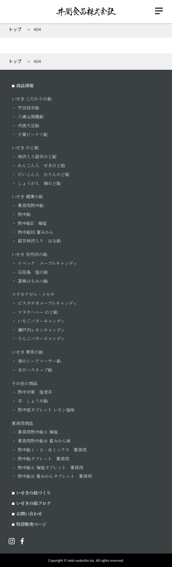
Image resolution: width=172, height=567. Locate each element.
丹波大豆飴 (28, 125)
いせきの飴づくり (33, 493)
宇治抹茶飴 (28, 107)
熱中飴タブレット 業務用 (43, 458)
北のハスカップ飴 (35, 370)
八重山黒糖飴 (31, 116)
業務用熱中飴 (31, 205)
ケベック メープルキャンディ (47, 263)
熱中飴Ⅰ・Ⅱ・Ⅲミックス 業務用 (52, 450)
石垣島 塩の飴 (33, 272)
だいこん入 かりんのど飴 (43, 174)
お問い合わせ (29, 513)
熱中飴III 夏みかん (36, 232)
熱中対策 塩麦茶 (35, 392)
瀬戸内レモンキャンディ (41, 330)
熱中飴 (24, 214)
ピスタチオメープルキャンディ (47, 303)
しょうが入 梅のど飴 (39, 183)
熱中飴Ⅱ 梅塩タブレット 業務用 (50, 467)
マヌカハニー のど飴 (38, 312)
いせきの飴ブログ (33, 503)
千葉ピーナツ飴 (33, 134)
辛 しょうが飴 (33, 401)
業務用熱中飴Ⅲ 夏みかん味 (44, 441)
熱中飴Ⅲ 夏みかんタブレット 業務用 (55, 476)
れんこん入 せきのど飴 (41, 165)
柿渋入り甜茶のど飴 (37, 156)
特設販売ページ (31, 524)
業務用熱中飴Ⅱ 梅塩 (38, 432)
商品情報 (24, 85)
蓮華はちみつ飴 (33, 281)
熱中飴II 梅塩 (32, 223)
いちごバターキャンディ (41, 321)
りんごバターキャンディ (41, 338)
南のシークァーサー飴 (39, 361)
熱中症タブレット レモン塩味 (46, 410)
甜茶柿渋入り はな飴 (39, 241)
